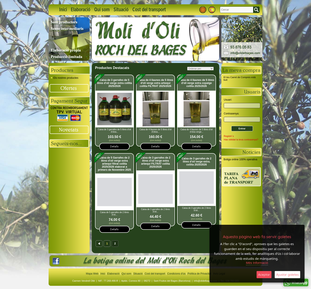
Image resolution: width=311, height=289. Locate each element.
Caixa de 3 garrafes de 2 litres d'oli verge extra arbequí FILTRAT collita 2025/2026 (155, 162)
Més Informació (257, 263)
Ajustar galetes (287, 275)
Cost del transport (149, 9)
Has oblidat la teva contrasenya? (241, 139)
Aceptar (264, 275)
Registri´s (229, 136)
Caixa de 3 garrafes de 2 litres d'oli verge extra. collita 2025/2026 (196, 161)
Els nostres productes (64, 77)
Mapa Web (92, 273)
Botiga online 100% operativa (240, 159)
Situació (121, 9)
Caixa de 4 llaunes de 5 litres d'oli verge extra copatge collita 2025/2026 (196, 83)
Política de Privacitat (199, 273)
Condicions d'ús (176, 273)
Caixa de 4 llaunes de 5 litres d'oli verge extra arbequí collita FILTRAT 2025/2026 (155, 83)
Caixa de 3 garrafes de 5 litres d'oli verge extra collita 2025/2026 (114, 83)
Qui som (102, 9)
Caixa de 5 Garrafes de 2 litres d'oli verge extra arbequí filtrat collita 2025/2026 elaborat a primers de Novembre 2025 (114, 163)
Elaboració (80, 9)
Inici (63, 9)
